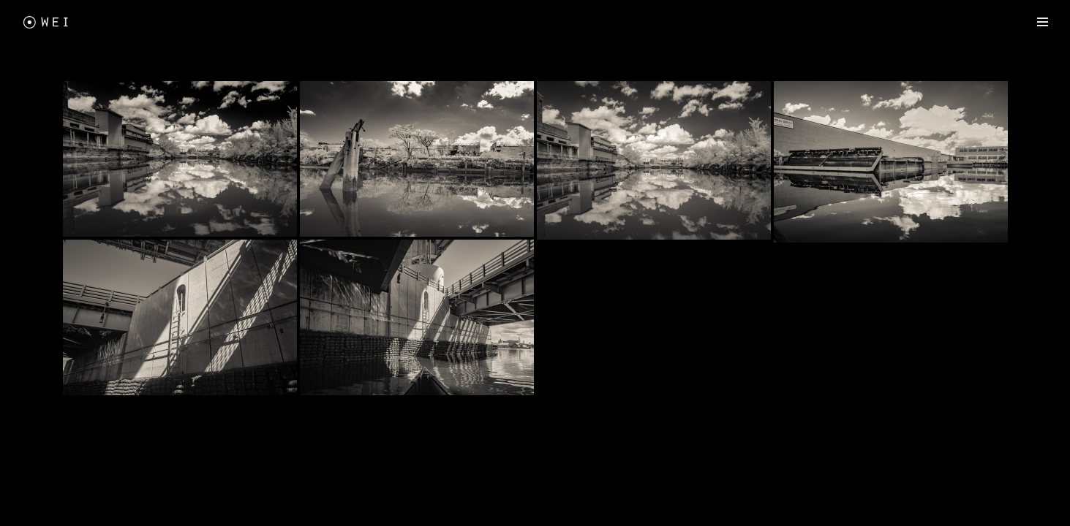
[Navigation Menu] (1042, 22)
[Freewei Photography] (47, 22)
